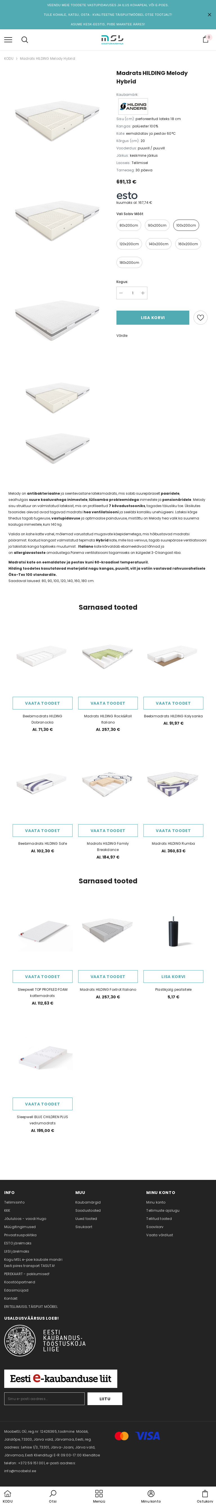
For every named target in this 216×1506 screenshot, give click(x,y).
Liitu (105, 1399)
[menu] (8, 39)
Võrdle (121, 335)
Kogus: (122, 281)
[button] (53, 1497)
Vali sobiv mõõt (130, 213)
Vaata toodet (42, 703)
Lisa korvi (153, 317)
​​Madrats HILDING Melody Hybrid (47, 58)
